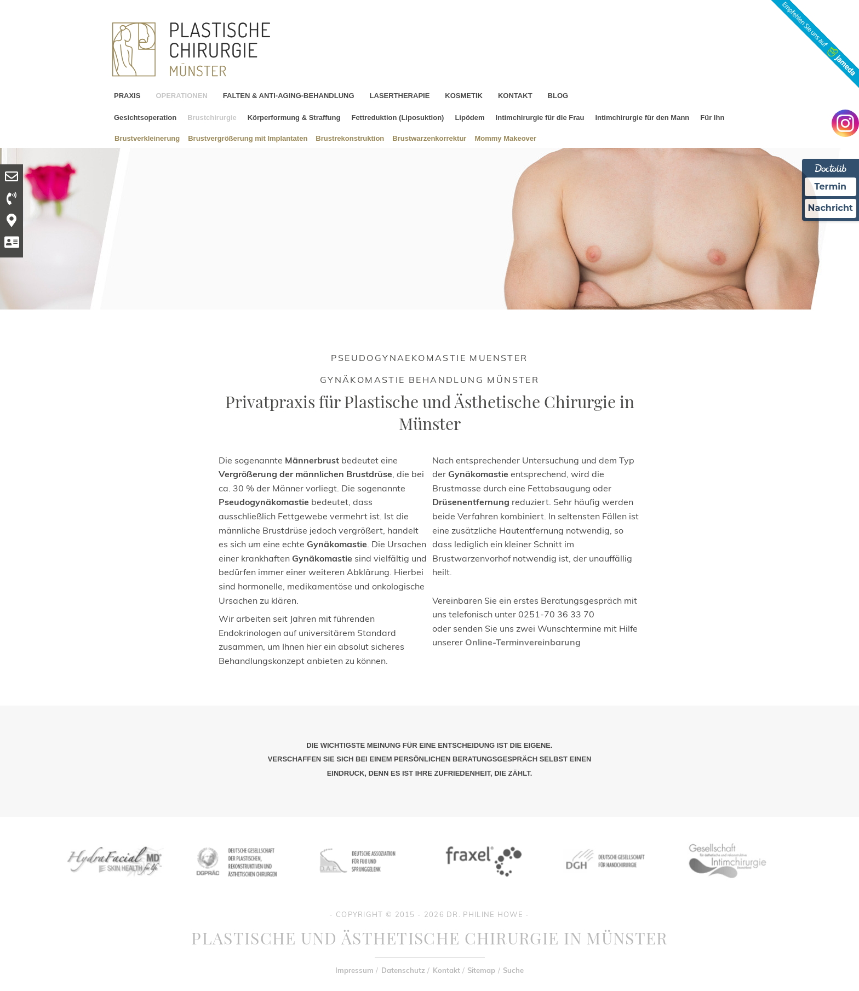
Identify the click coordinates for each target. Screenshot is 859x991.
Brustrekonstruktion (350, 138)
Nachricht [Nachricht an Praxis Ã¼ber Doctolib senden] (830, 208)
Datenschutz (403, 970)
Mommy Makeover (505, 138)
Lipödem (469, 117)
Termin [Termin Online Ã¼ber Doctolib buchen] (831, 186)
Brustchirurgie (212, 117)
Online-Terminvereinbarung (523, 642)
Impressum (354, 970)
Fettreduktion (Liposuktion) (397, 117)
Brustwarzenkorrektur (429, 138)
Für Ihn (712, 117)
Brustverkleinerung (147, 138)
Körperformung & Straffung (294, 117)
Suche (513, 970)
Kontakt (446, 970)
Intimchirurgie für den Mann (642, 117)
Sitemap (481, 970)
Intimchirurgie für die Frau (540, 117)
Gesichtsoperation (145, 117)
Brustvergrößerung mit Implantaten (247, 138)
